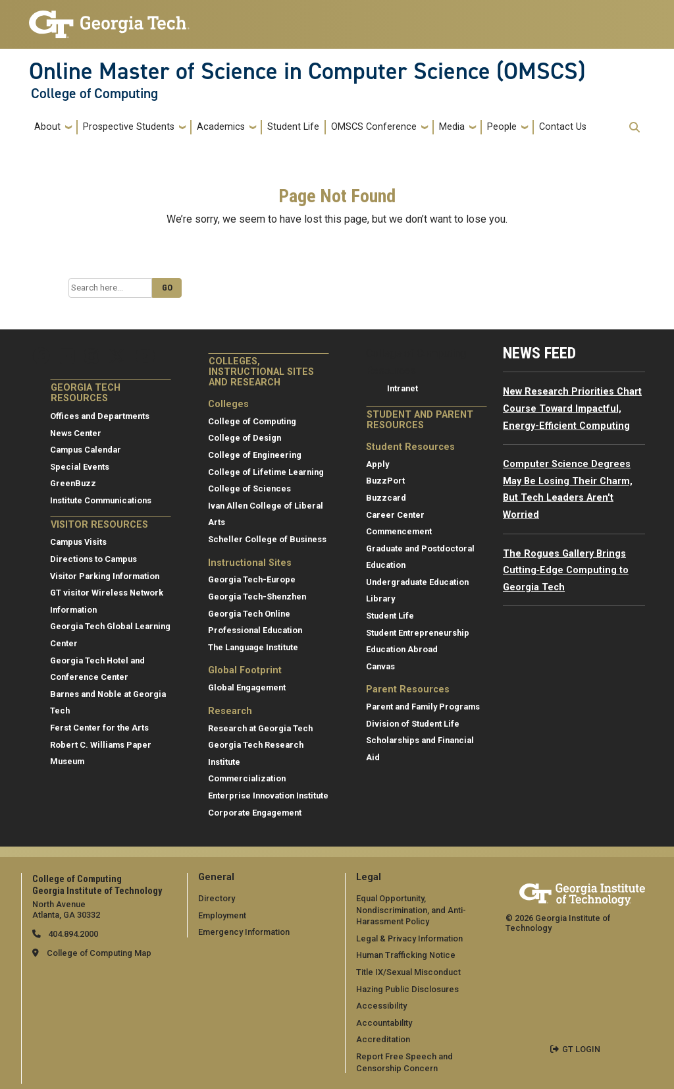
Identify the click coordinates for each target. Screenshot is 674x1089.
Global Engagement (247, 687)
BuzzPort (385, 481)
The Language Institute (253, 647)
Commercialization (247, 778)
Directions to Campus (93, 559)
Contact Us (562, 126)
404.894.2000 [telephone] (72, 934)
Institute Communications (100, 500)
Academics (221, 126)
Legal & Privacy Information (409, 938)
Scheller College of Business (267, 539)
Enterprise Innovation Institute (268, 795)
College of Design (244, 438)
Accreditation (383, 1039)
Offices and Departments (99, 416)
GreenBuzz (73, 483)
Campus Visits (78, 542)
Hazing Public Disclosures (407, 989)
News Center (75, 433)
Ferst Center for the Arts (99, 728)
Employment (222, 915)
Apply (377, 464)
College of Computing (94, 93)
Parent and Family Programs (423, 707)
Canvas (380, 666)
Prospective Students (128, 126)
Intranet (402, 388)
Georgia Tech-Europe (252, 579)
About (47, 126)
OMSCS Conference (374, 126)
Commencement (399, 531)
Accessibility (381, 1006)
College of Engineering (254, 455)
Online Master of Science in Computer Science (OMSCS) (307, 71)
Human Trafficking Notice (405, 955)
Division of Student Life (412, 724)
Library (380, 598)
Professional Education (255, 630)
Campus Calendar (85, 450)
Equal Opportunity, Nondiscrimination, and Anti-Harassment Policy (411, 909)
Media (452, 126)
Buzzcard (386, 498)
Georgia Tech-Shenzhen (257, 596)
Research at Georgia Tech (260, 728)
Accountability (384, 1023)
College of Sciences (249, 488)
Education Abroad (402, 649)
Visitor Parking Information (104, 576)
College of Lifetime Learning (266, 472)
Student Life (293, 126)
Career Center (395, 515)
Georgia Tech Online (249, 614)
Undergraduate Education (417, 582)
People (502, 126)
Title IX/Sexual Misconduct (408, 972)
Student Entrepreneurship (417, 633)
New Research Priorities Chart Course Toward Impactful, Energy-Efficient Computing (572, 408)
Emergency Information (244, 932)
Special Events (79, 467)
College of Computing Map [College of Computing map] (99, 953)
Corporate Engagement (254, 813)
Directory (216, 898)
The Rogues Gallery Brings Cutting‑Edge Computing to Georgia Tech (566, 570)
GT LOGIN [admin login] (581, 1049)
